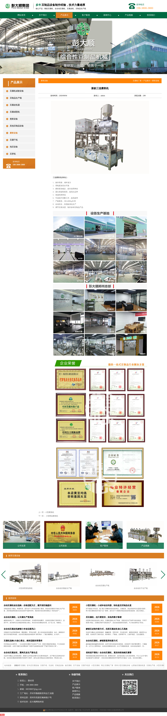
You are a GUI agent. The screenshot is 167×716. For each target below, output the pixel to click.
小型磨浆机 (49, 512)
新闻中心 (107, 15)
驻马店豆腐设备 (35, 665)
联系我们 (151, 15)
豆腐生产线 (153, 665)
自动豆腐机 (17, 665)
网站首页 (21, 15)
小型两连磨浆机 (52, 516)
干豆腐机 (24, 665)
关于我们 (43, 15)
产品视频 (129, 15)
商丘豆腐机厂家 (109, 665)
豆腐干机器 (88, 665)
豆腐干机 (46, 665)
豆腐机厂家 (137, 81)
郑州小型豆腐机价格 (124, 665)
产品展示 (64, 15)
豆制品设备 (61, 665)
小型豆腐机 (98, 665)
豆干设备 (78, 665)
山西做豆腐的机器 (141, 665)
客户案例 (86, 15)
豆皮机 (53, 665)
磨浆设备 (155, 81)
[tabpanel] (25, 576)
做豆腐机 (70, 665)
